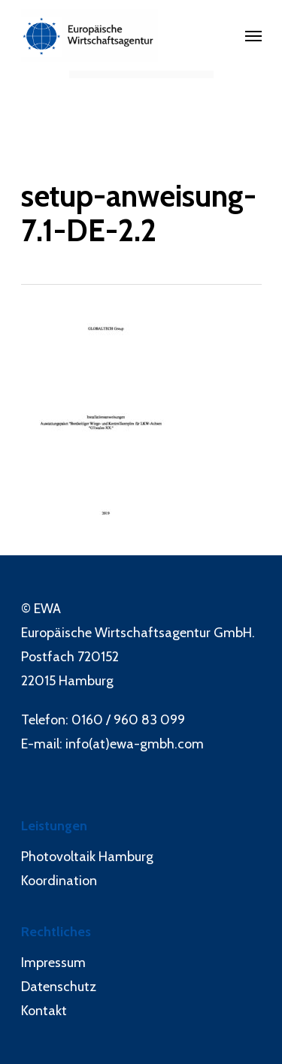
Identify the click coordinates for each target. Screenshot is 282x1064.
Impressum (53, 962)
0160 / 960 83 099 (128, 720)
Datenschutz (58, 986)
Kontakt (44, 1010)
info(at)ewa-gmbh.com (134, 744)
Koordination (59, 880)
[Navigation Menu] (253, 35)
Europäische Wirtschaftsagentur (116, 632)
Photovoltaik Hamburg (87, 856)
